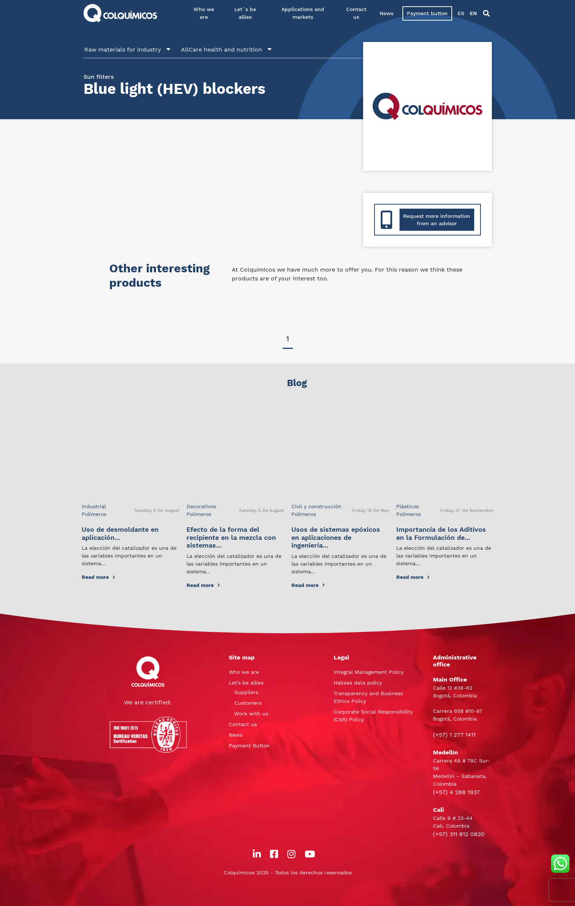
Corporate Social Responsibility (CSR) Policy (373, 715)
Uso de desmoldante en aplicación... (120, 533)
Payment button (427, 13)
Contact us (356, 13)
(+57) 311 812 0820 (459, 834)
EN (473, 13)
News (386, 13)
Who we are (204, 13)
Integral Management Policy (369, 672)
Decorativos (201, 506)
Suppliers (246, 692)
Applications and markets (302, 13)
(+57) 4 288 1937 (456, 792)
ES (461, 13)
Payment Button (249, 745)
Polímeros (94, 514)
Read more (98, 577)
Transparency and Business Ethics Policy (368, 697)
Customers (248, 703)
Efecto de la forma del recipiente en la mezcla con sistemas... (231, 537)
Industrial (94, 506)
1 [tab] (287, 338)
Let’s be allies (246, 683)
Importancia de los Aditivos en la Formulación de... (441, 533)
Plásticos (407, 506)
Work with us (251, 713)
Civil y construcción (316, 506)
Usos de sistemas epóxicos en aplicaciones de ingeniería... (335, 537)
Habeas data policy (358, 683)
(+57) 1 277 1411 (454, 734)
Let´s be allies (245, 13)
